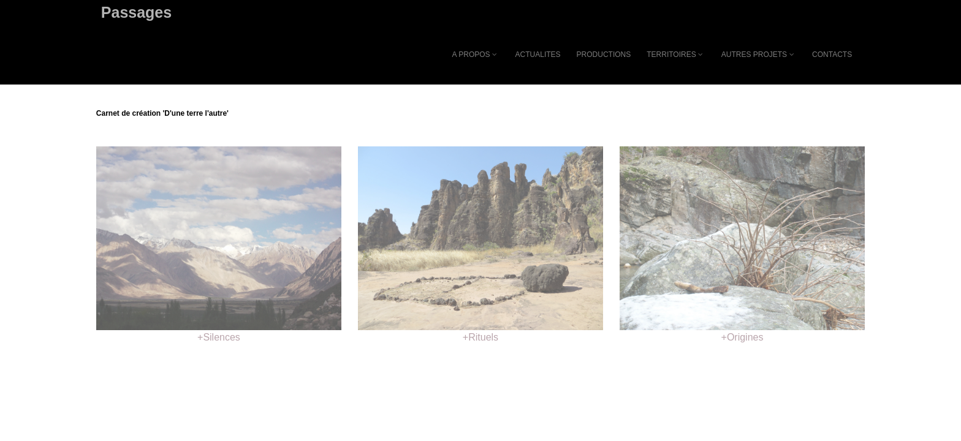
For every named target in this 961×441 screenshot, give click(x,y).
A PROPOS (475, 54)
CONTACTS (832, 54)
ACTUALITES (538, 54)
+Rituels (480, 337)
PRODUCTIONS (604, 54)
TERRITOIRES (676, 54)
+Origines (742, 337)
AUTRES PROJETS (758, 54)
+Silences (218, 337)
